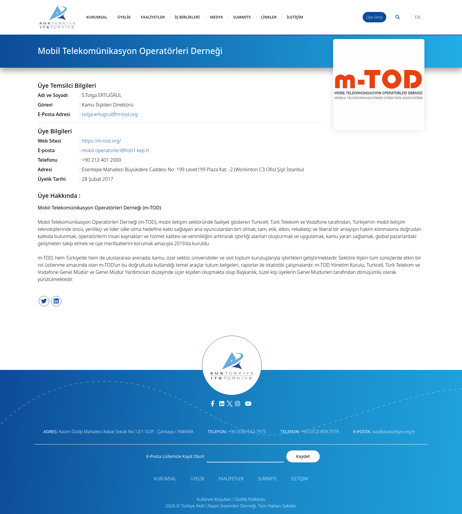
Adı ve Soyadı (53, 95)
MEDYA (216, 17)
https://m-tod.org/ (101, 141)
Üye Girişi (374, 17)
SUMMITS (242, 17)
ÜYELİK (124, 17)
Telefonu (48, 160)
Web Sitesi (49, 141)
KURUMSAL (96, 17)
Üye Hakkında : (59, 195)
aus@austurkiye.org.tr (393, 431)
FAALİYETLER (153, 17)
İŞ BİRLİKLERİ (187, 17)
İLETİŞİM (295, 17)
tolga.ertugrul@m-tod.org (110, 114)
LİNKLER (269, 17)
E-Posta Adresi (54, 114)
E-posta (46, 150)
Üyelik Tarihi (52, 179)
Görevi (45, 104)
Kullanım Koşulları (214, 499)
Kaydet (303, 456)
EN (417, 17)
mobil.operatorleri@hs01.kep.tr (115, 150)
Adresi (45, 169)
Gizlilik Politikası (250, 499)
